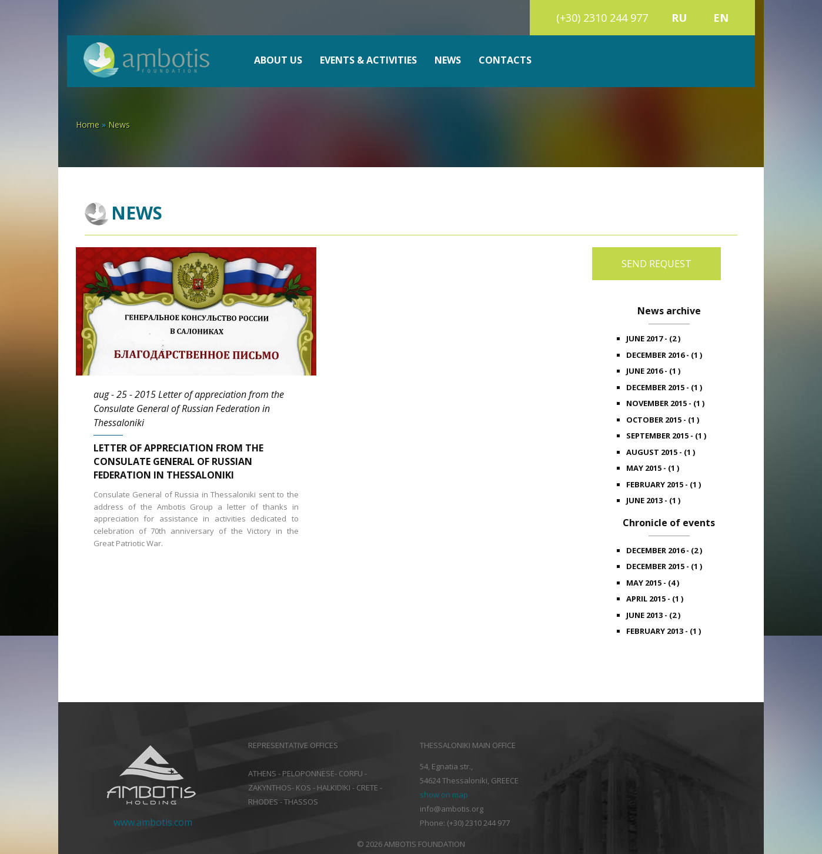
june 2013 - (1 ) (653, 500)
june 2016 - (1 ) (653, 370)
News (448, 60)
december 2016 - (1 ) (664, 355)
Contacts (505, 60)
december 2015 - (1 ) (664, 387)
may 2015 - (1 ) (652, 468)
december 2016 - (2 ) (664, 550)
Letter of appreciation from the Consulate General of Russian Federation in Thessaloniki (178, 461)
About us (278, 60)
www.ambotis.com (152, 822)
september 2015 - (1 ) (666, 435)
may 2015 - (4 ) (652, 582)
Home (87, 124)
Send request (656, 263)
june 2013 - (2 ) (653, 615)
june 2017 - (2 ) (653, 338)
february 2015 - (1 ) (663, 484)
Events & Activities (368, 60)
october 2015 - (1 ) (662, 419)
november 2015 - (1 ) (665, 403)
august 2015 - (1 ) (660, 452)
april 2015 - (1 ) (654, 598)
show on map (444, 794)
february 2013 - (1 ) (663, 631)
